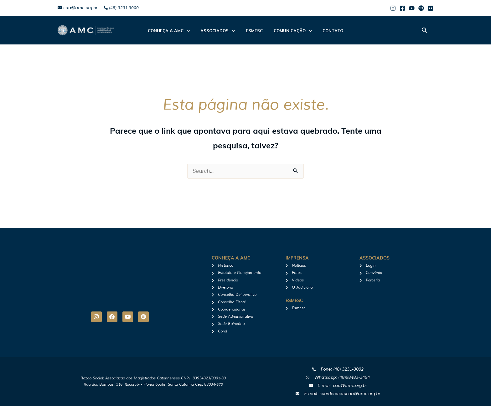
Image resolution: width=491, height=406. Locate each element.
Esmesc (254, 30)
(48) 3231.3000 (121, 7)
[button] (424, 30)
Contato (326, 30)
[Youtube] (412, 8)
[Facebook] (402, 8)
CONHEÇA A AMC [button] (172, 30)
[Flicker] (430, 8)
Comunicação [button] (286, 30)
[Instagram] (393, 8)
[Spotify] (421, 8)
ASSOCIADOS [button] (218, 30)
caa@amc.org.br (77, 7)
